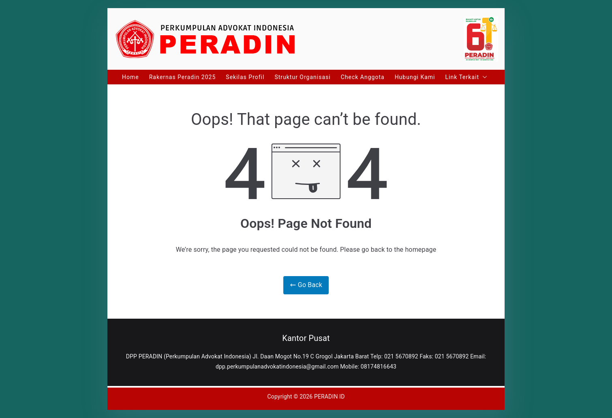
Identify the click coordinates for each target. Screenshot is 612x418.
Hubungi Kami (415, 77)
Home (130, 77)
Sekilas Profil (245, 77)
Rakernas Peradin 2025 (182, 77)
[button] (483, 77)
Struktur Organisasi (302, 77)
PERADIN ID (329, 396)
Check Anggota (363, 77)
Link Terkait (466, 77)
